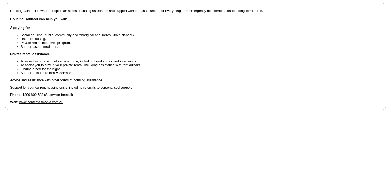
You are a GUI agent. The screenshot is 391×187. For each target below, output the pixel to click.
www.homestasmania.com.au (41, 102)
